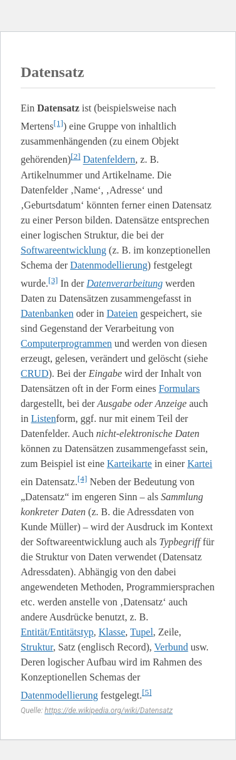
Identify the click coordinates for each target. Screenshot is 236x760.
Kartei (199, 463)
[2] (76, 156)
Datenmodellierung (109, 265)
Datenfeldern (109, 160)
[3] (53, 280)
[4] (83, 478)
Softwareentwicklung (63, 250)
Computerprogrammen (66, 343)
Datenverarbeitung (124, 283)
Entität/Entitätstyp (57, 632)
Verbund (171, 647)
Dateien (122, 313)
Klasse (111, 632)
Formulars (179, 388)
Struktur (37, 647)
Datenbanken (47, 313)
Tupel (141, 632)
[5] (147, 692)
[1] (58, 123)
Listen (43, 418)
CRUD (34, 373)
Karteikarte (129, 463)
